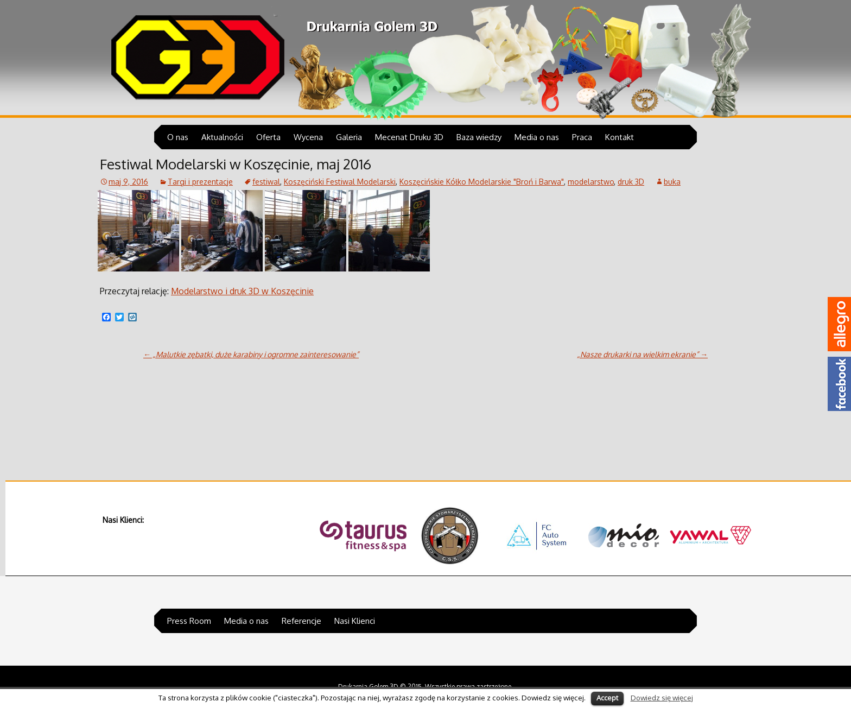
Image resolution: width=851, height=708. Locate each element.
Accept (607, 697)
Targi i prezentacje (200, 181)
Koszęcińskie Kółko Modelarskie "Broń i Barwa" (481, 181)
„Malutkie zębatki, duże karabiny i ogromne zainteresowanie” (251, 354)
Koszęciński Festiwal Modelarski (340, 181)
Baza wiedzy (478, 137)
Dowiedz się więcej (662, 697)
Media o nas (537, 137)
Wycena (308, 137)
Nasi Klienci (354, 621)
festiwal (266, 181)
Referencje (301, 621)
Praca (582, 137)
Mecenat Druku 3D (409, 137)
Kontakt (619, 137)
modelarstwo (591, 181)
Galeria (349, 137)
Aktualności (222, 137)
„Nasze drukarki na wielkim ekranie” (642, 354)
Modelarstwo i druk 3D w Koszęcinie (242, 291)
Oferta (268, 137)
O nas (177, 137)
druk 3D (631, 181)
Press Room (189, 621)
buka (672, 181)
